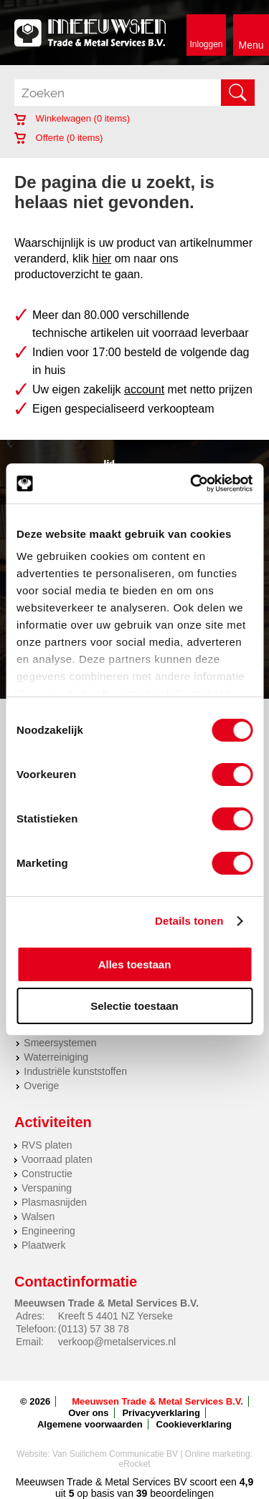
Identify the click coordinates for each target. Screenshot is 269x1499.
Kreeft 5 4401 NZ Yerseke (115, 1316)
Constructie (47, 1173)
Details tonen (189, 921)
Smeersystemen (60, 1042)
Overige (41, 1085)
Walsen (38, 1216)
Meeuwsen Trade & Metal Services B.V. (157, 1401)
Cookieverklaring (194, 1424)
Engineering (48, 1231)
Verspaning (47, 1188)
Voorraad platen (57, 1159)
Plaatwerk (43, 1245)
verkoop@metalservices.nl (117, 1341)
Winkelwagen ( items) (72, 118)
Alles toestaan (134, 964)
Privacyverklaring (160, 1412)
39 (142, 1493)
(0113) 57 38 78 (93, 1329)
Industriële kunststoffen (75, 1071)
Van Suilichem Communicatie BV (115, 1454)
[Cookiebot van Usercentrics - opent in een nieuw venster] (192, 483)
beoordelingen (180, 1493)
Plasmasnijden (54, 1202)
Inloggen (205, 44)
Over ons (88, 1412)
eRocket (134, 1464)
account (144, 389)
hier (102, 258)
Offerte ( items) (58, 137)
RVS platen (47, 1145)
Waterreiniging (56, 1057)
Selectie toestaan (134, 1006)
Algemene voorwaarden (90, 1424)
